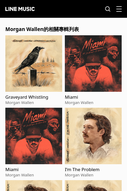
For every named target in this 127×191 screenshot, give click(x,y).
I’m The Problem (82, 169)
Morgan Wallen (19, 102)
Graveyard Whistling (26, 97)
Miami (71, 97)
